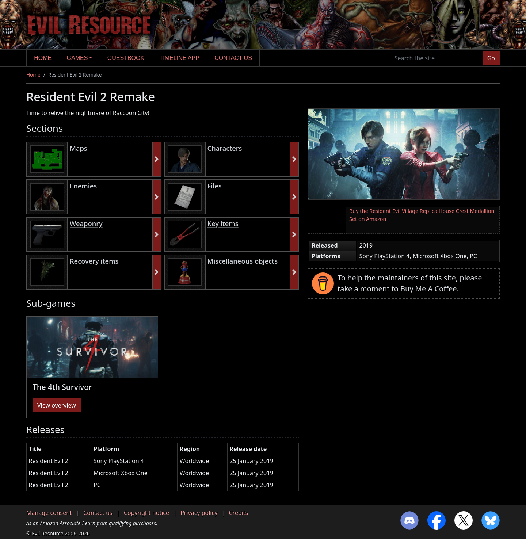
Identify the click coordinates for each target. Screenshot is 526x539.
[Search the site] (436, 58)
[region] (162, 470)
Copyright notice (146, 513)
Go (491, 58)
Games (77, 58)
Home (43, 58)
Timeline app (179, 58)
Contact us (233, 58)
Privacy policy (198, 513)
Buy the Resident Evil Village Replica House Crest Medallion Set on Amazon (421, 214)
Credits (238, 513)
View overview (56, 405)
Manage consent (49, 513)
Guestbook (125, 58)
